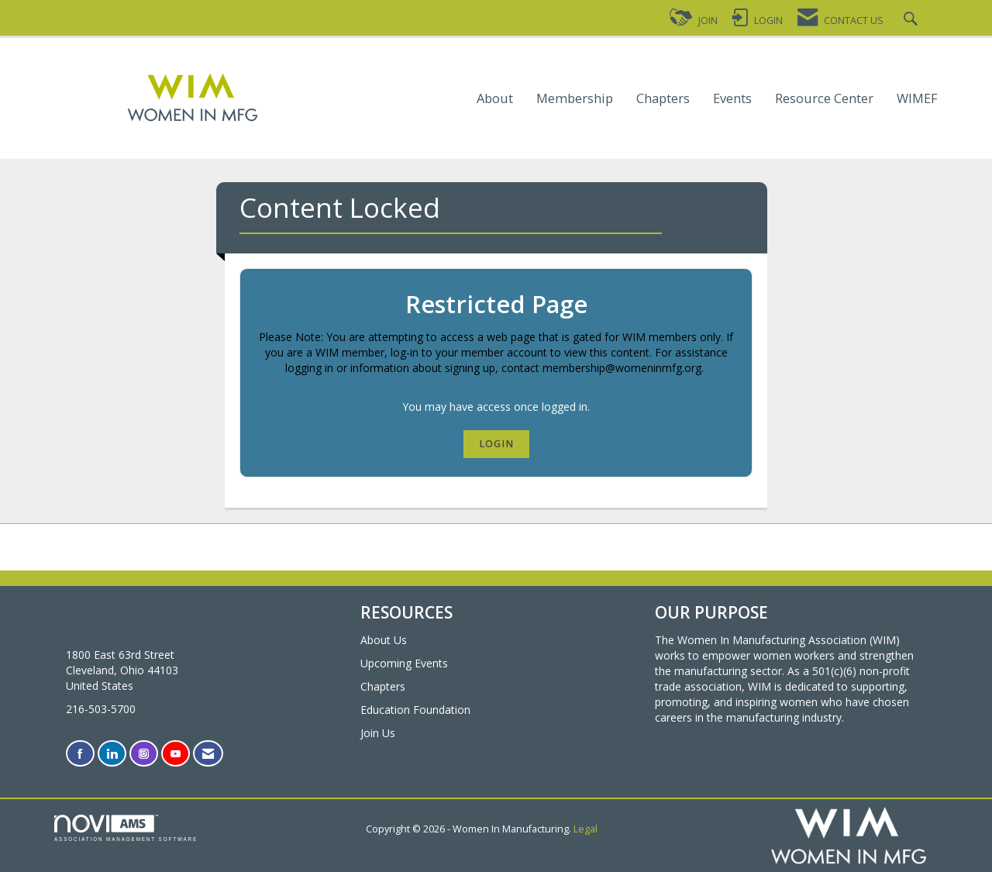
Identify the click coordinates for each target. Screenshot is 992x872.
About (495, 99)
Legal (586, 829)
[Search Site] (912, 20)
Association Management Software (126, 828)
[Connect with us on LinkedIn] (112, 753)
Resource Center (824, 99)
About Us (383, 639)
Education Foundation (415, 709)
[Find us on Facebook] (80, 753)
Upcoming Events (404, 663)
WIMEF (917, 99)
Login (496, 443)
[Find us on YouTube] (175, 753)
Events (732, 99)
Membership (574, 99)
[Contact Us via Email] (208, 753)
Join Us (377, 733)
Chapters (663, 99)
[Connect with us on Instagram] (143, 753)
